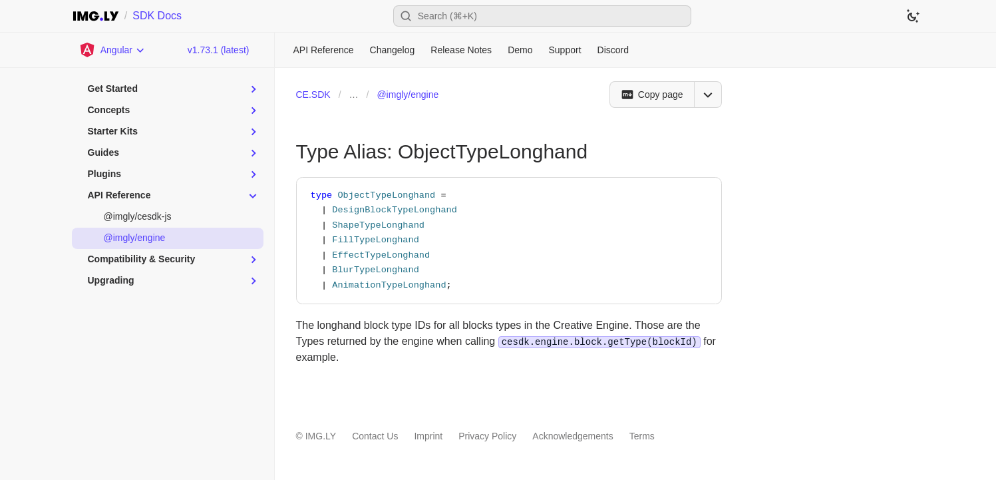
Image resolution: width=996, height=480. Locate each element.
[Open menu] (708, 94)
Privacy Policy (487, 436)
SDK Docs (157, 15)
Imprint (428, 436)
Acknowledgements (572, 436)
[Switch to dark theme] (912, 16)
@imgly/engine (407, 94)
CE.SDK (313, 94)
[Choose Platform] (112, 50)
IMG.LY (320, 436)
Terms (642, 436)
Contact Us (375, 436)
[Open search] (542, 16)
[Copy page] (651, 94)
